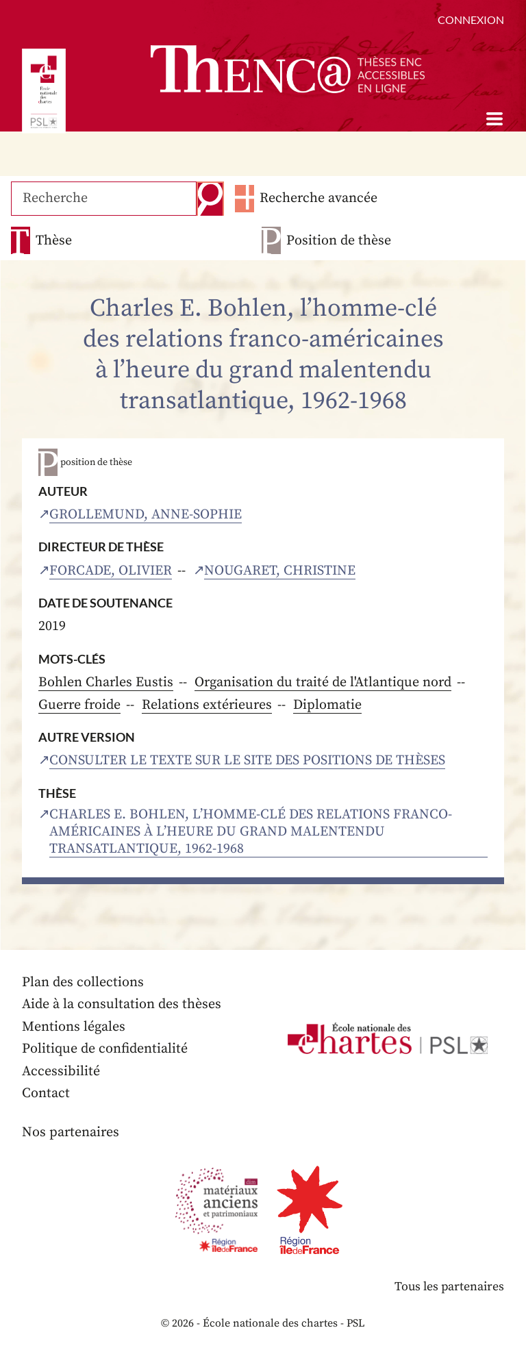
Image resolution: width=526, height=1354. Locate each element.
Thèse (54, 240)
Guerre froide (79, 705)
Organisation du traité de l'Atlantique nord (323, 682)
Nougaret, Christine (279, 570)
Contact (46, 1093)
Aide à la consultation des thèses (121, 1004)
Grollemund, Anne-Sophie (145, 514)
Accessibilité (61, 1071)
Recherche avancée (318, 198)
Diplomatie (327, 705)
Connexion (471, 19)
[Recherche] (103, 198)
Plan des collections (83, 982)
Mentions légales (73, 1027)
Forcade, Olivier (110, 570)
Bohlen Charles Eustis (105, 682)
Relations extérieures (207, 705)
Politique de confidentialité (105, 1048)
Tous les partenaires (448, 1286)
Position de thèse (338, 240)
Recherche (209, 198)
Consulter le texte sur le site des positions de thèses (247, 760)
